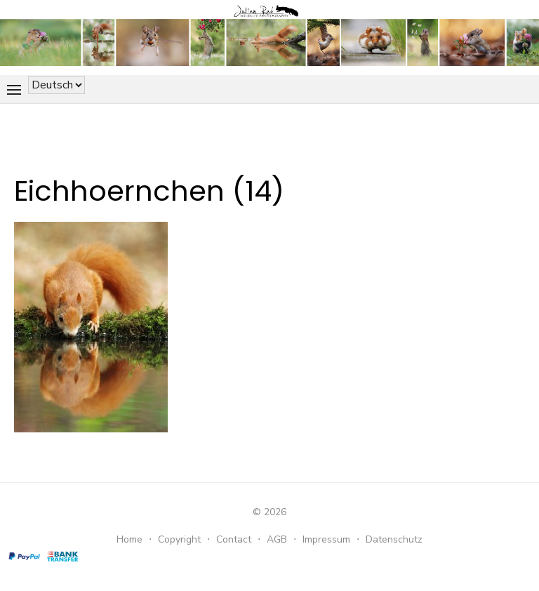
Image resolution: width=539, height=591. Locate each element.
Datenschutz (394, 539)
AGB (277, 539)
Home (129, 539)
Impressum (326, 539)
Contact (233, 539)
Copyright (179, 539)
